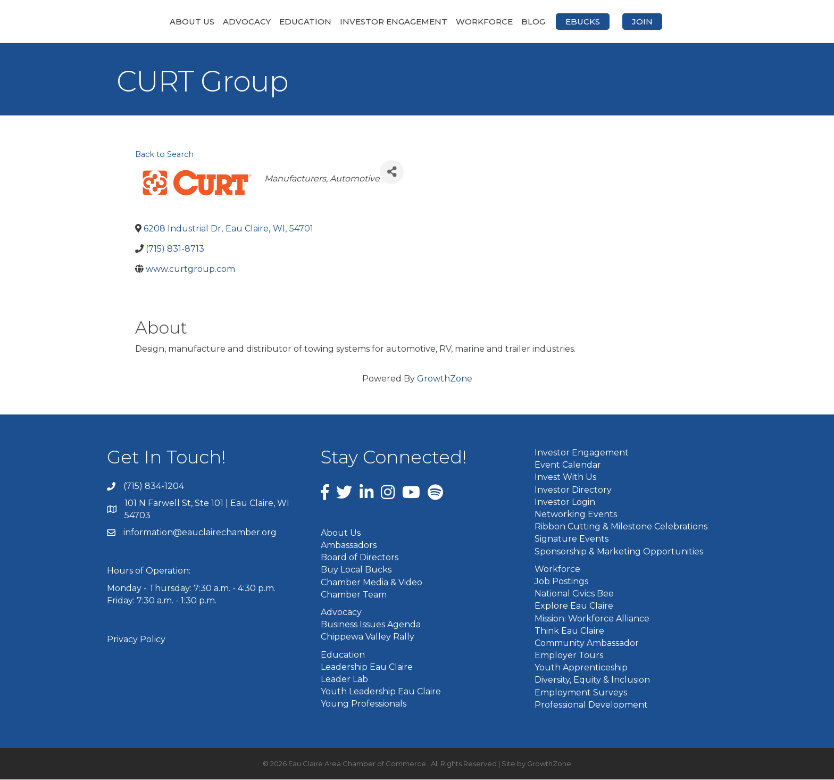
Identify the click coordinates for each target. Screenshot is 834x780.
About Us (135, 21)
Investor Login (565, 502)
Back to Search (164, 155)
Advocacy (190, 21)
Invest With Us (565, 478)
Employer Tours (569, 656)
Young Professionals (363, 705)
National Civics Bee (574, 595)
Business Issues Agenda (371, 625)
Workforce (540, 21)
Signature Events (571, 540)
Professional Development (591, 705)
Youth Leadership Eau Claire (381, 692)
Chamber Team (354, 595)
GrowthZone (444, 379)
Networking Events (576, 515)
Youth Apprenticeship (581, 668)
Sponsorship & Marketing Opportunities (619, 552)
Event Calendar (568, 466)
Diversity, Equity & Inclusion (592, 681)
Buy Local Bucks (356, 571)
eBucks (639, 21)
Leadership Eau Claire (367, 667)
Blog (590, 21)
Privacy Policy (136, 640)
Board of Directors (359, 558)
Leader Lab (344, 680)
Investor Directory (573, 490)
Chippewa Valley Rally (367, 638)
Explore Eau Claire (574, 607)
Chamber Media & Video (371, 583)
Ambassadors (349, 546)
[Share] (392, 173)
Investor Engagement (337, 21)
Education (249, 21)
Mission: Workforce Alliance (592, 619)
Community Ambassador (587, 643)
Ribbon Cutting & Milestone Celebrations (621, 527)
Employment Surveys (581, 693)
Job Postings (561, 582)
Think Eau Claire (569, 631)
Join (698, 21)
